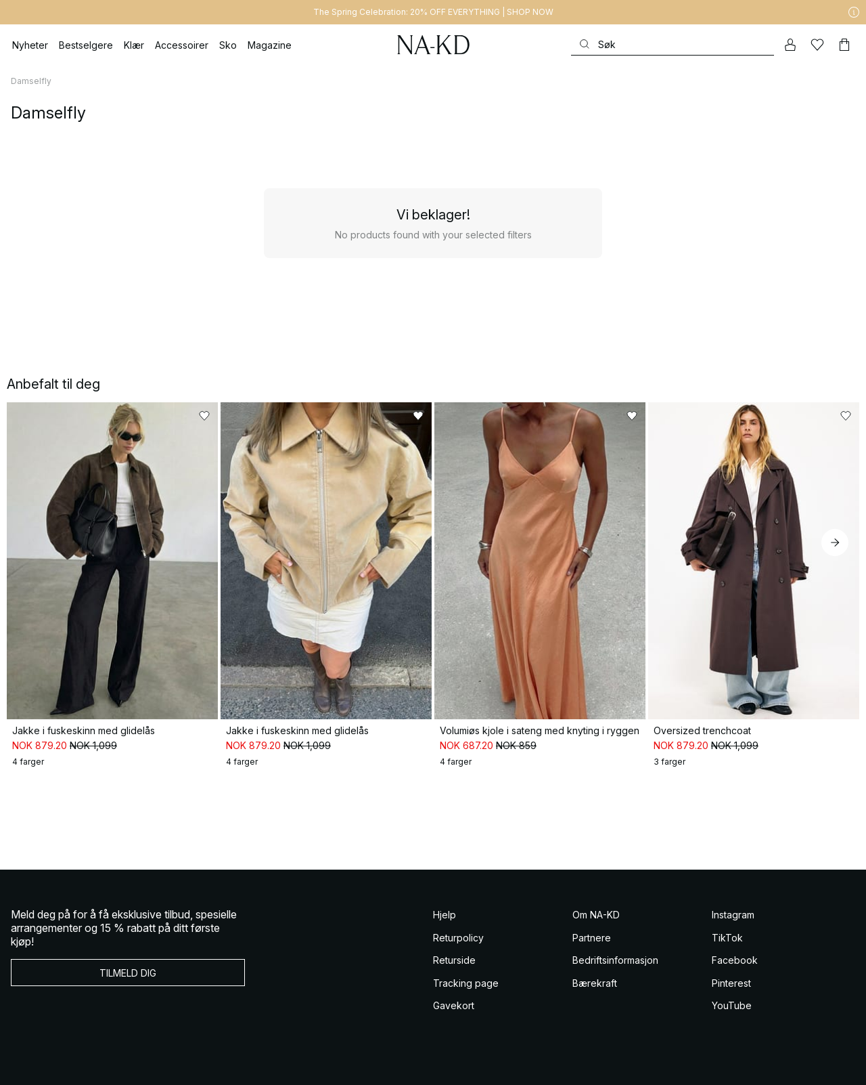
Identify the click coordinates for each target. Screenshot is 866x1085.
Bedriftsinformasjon (615, 960)
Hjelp (444, 914)
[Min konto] (790, 45)
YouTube (732, 1005)
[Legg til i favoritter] (204, 415)
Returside (454, 960)
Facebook (735, 960)
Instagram (733, 914)
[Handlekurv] (844, 45)
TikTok (727, 937)
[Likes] (817, 45)
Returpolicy (458, 937)
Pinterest (731, 983)
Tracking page (466, 983)
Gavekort (453, 1005)
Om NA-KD (596, 914)
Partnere (591, 937)
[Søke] (672, 44)
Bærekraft (594, 983)
